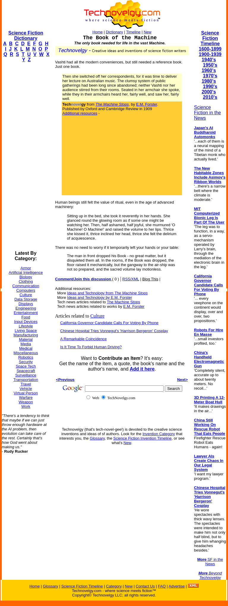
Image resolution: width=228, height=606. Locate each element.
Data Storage (25, 299)
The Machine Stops (123, 302)
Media (25, 344)
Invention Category (158, 434)
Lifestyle (26, 326)
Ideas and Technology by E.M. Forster (99, 297)
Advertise (177, 586)
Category (114, 586)
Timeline (133, 32)
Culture (26, 295)
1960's (209, 70)
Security (26, 362)
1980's (209, 81)
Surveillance (25, 375)
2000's (209, 91)
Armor (25, 268)
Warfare (26, 397)
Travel (25, 384)
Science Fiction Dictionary (25, 35)
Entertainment (26, 312)
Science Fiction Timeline (210, 38)
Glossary (97, 438)
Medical (25, 348)
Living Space (26, 330)
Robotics (25, 357)
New (147, 32)
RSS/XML (130, 279)
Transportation (25, 379)
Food (25, 317)
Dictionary (114, 32)
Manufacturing (26, 335)
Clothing (26, 281)
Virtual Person (26, 393)
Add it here (142, 368)
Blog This (150, 279)
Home (97, 32)
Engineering (25, 308)
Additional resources (79, 113)
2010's (210, 97)
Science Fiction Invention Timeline (142, 438)
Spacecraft (26, 370)
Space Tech (26, 366)
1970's (210, 75)
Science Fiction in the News (207, 113)
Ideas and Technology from (107, 293)
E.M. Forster (146, 104)
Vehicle (26, 388)
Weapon (26, 402)
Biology (25, 277)
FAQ (162, 586)
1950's (210, 65)
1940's (209, 59)
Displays (25, 304)
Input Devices (25, 321)
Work (25, 406)
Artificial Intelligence (26, 272)
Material (26, 339)
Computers (25, 290)
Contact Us (145, 586)
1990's (210, 86)
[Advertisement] (25, 156)
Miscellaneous (26, 353)
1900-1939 (210, 54)
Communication (25, 286)
